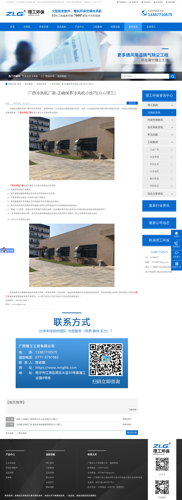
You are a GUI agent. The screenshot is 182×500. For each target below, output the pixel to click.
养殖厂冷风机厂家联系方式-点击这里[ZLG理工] (37, 419)
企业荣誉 (50, 473)
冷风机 (26, 27)
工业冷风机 (11, 463)
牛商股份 (102, 487)
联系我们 (158, 2)
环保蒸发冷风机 (30, 76)
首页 (12, 27)
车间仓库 (154, 164)
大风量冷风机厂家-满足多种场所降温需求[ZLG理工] (39, 425)
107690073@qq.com (160, 262)
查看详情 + (127, 419)
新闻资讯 (133, 27)
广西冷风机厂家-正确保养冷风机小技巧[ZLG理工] (71, 84)
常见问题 (153, 134)
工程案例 (97, 27)
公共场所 (154, 171)
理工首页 (50, 463)
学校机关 (154, 186)
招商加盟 (115, 27)
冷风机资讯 (41, 84)
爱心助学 (50, 477)
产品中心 (79, 27)
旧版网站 (121, 2)
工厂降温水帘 (47, 76)
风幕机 (9, 477)
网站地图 (170, 2)
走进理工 (151, 27)
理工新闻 (153, 105)
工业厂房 (154, 149)
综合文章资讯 (155, 193)
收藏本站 (133, 2)
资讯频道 (29, 84)
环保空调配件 (12, 468)
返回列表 (132, 103)
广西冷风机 (22, 433)
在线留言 (146, 2)
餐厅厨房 (154, 178)
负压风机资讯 (155, 127)
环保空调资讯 (155, 120)
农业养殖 (154, 157)
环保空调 (43, 27)
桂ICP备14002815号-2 (105, 482)
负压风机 (61, 27)
